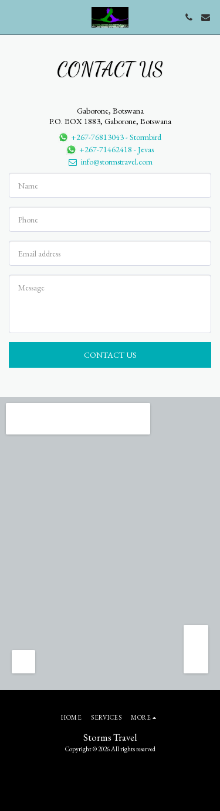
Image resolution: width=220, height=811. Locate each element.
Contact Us (110, 355)
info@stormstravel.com (110, 161)
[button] (13, 17)
